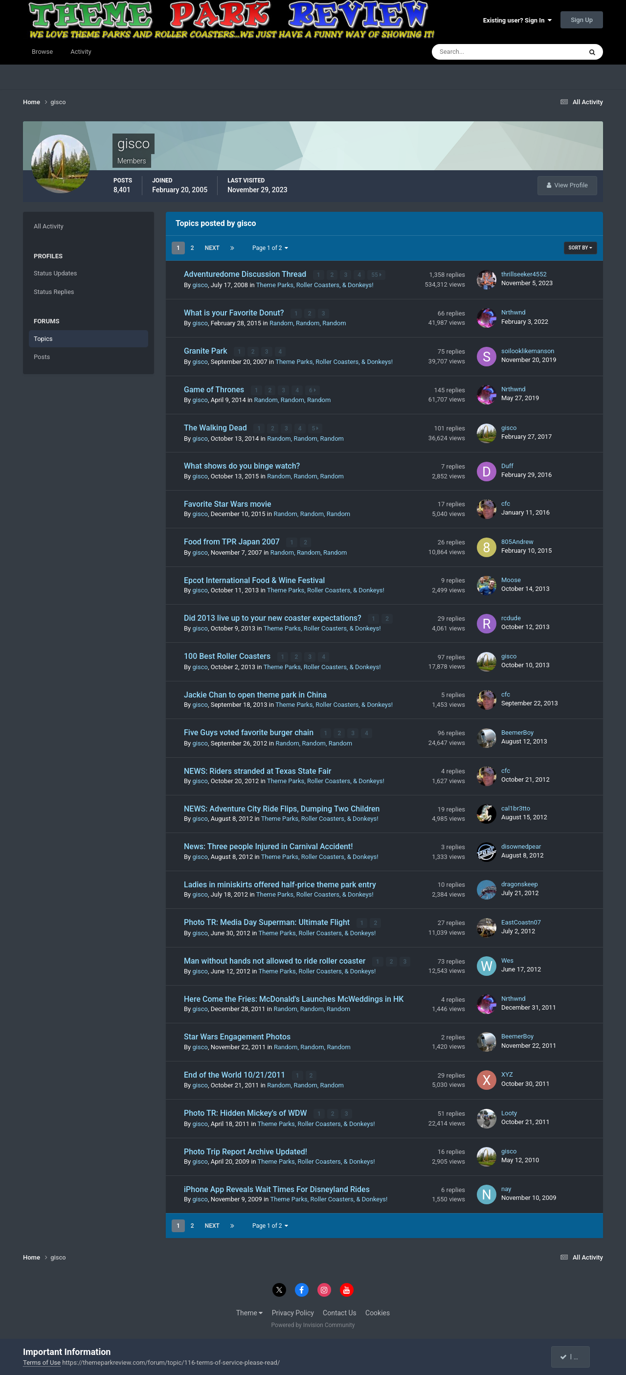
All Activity (49, 226)
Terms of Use (42, 1362)
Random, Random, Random (307, 322)
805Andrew (517, 540)
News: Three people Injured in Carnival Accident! (268, 844)
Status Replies (54, 291)
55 (377, 274)
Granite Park (206, 350)
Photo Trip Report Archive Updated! (245, 1147)
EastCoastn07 (521, 920)
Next (212, 248)
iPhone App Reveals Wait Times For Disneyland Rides (277, 1186)
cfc (505, 502)
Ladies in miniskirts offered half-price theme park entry (280, 882)
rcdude (511, 616)
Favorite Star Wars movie (227, 502)
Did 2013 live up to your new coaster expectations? (273, 616)
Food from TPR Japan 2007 (233, 540)
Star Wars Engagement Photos (237, 1033)
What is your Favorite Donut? (235, 312)
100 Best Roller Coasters (228, 654)
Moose (511, 578)
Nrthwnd (513, 312)
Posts (42, 357)
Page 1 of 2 (270, 248)
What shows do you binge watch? (242, 465)
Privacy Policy (293, 1309)
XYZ (507, 1071)
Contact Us (340, 1309)
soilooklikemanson (528, 350)
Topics (43, 338)
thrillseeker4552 (524, 274)
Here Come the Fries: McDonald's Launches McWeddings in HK (293, 996)
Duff (507, 464)
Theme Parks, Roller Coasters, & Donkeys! (315, 284)
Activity (80, 51)
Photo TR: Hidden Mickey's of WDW (246, 1110)
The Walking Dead (216, 426)
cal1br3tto (515, 806)
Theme (249, 1309)
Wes (507, 957)
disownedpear (521, 844)
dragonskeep (519, 881)
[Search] (477, 52)
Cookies (377, 1309)
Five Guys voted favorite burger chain (249, 730)
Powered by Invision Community (313, 1321)
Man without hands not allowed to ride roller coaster (275, 958)
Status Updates (55, 273)
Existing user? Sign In (517, 20)
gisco (199, 284)
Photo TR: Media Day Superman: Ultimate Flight (268, 919)
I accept (575, 1357)
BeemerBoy (517, 730)
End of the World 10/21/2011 (235, 1072)
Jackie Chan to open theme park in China (255, 692)
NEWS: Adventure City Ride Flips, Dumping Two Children (282, 806)
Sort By (580, 247)
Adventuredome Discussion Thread (246, 274)
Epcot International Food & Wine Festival (254, 578)
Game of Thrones (215, 388)
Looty (509, 1109)
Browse (42, 51)
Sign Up (582, 19)
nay (506, 1185)
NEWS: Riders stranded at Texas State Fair (257, 768)
